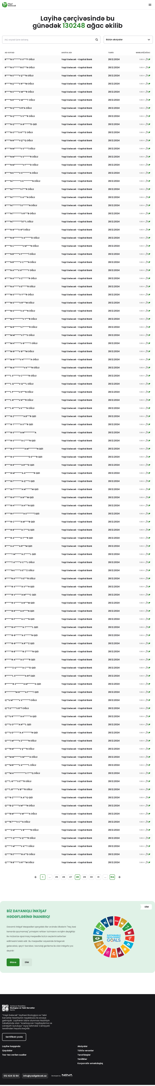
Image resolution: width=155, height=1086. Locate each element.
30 (93, 877)
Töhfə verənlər (86, 1051)
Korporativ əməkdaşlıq (90, 1064)
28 (77, 877)
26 (61, 877)
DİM (27, 963)
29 (85, 877)
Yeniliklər (82, 1060)
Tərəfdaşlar (84, 1056)
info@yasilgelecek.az (35, 1076)
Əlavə (13, 963)
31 (101, 877)
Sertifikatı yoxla (14, 1037)
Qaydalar (7, 1051)
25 (53, 877)
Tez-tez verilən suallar (14, 1056)
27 (69, 877)
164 (117, 877)
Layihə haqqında (11, 1047)
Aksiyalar (83, 1047)
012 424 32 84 (11, 1076)
